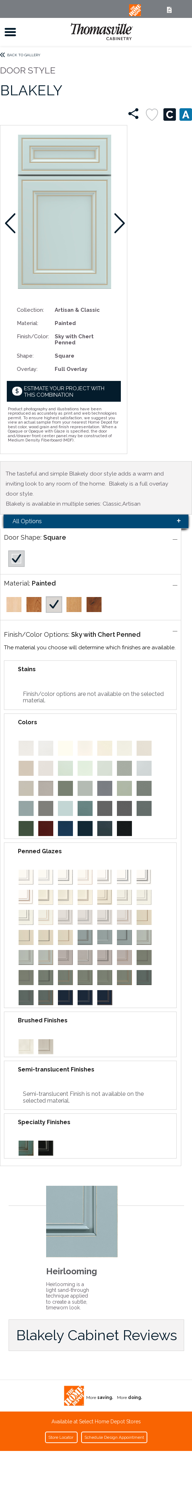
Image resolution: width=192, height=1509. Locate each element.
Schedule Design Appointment (114, 1437)
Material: (27, 323)
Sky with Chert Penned (106, 634)
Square (54, 537)
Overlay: (27, 369)
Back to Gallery (23, 55)
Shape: (25, 356)
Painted (44, 583)
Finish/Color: (33, 336)
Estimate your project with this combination (64, 391)
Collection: (30, 310)
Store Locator (61, 1437)
